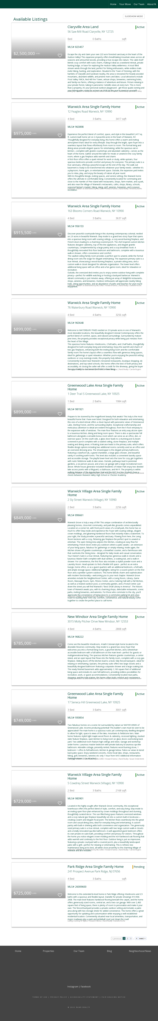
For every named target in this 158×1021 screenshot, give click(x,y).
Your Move (125, 4)
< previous (116, 938)
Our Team (139, 4)
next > (142, 938)
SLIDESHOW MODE (134, 16)
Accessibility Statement (84, 997)
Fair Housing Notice (114, 997)
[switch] (59, 54)
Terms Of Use (40, 997)
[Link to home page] (3, 4)
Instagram (72, 986)
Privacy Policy (58, 997)
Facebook (86, 986)
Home (113, 4)
